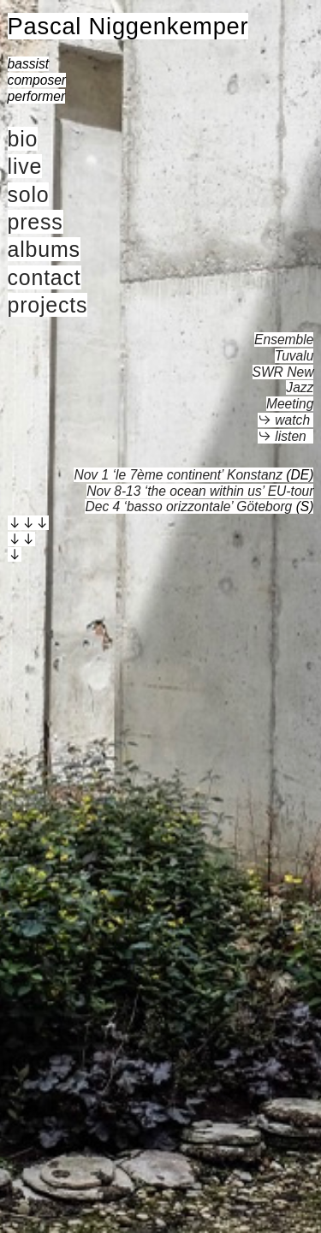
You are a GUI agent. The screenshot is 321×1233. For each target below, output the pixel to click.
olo (34, 194)
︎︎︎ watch (284, 420)
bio (23, 139)
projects (48, 305)
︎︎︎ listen (282, 436)
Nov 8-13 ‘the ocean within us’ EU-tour (199, 491)
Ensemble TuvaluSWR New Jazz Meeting (283, 371)
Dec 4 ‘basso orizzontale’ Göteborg (188, 506)
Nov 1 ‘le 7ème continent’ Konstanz (178, 475)
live (25, 166)
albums (44, 249)
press (35, 222)
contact (44, 277)
